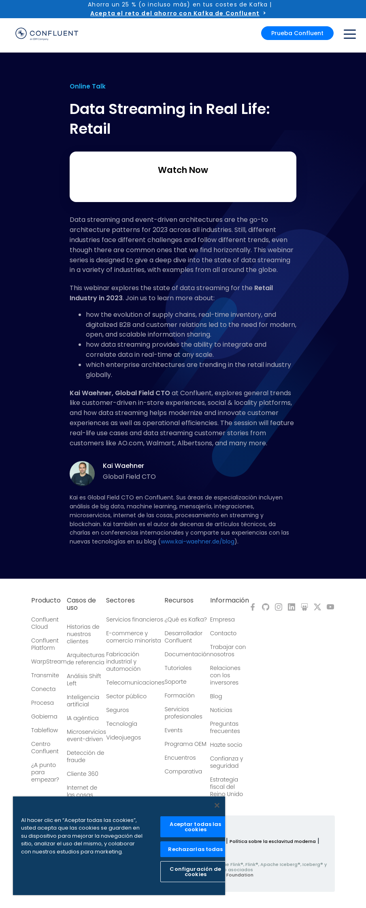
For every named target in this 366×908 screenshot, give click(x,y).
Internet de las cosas (82, 791)
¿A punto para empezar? (45, 772)
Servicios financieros (134, 619)
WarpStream (49, 661)
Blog (216, 696)
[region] (119, 845)
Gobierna (44, 716)
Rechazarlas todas (195, 849)
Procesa (42, 703)
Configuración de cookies (195, 871)
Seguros (117, 710)
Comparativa (183, 771)
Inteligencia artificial (83, 700)
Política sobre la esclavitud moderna (273, 841)
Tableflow (44, 730)
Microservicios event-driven (86, 735)
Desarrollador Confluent (183, 637)
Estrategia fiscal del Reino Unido (226, 786)
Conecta (43, 689)
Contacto (223, 633)
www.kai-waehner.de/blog (197, 541)
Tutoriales (178, 668)
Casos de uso (81, 604)
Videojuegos (123, 737)
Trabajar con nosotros (228, 650)
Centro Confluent (45, 747)
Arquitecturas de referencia (86, 658)
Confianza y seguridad (226, 762)
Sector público (126, 696)
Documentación (187, 654)
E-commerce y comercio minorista (133, 637)
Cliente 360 (82, 774)
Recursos (179, 600)
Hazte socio (226, 745)
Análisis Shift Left (84, 679)
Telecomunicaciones (135, 682)
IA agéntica (83, 718)
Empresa (222, 619)
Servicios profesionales (183, 713)
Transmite (45, 675)
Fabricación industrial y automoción (123, 661)
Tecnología (121, 724)
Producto (46, 600)
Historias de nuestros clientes (83, 634)
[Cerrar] (217, 805)
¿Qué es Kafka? (185, 619)
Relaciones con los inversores (225, 675)
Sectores (120, 600)
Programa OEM (185, 744)
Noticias (221, 710)
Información (229, 600)
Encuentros (180, 758)
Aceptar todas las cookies (195, 826)
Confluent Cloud (45, 623)
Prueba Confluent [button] (297, 33)
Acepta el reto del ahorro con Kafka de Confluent (175, 13)
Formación (179, 695)
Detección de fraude (85, 756)
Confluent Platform (45, 644)
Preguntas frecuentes (225, 727)
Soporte (175, 682)
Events (173, 730)
